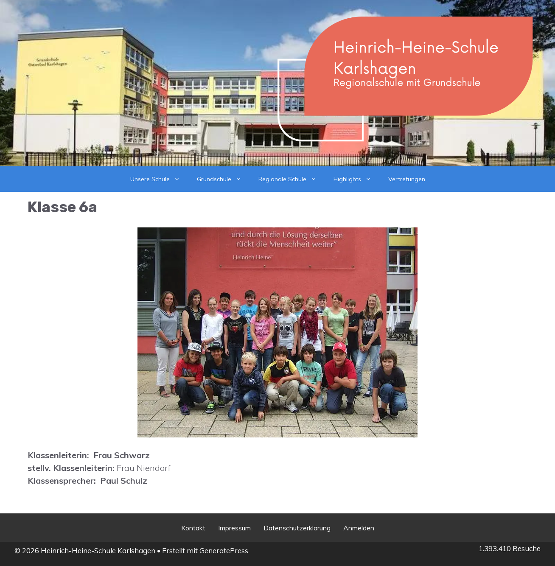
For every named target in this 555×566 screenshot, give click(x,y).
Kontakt (193, 528)
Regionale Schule (291, 179)
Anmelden (358, 528)
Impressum (234, 528)
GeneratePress (223, 550)
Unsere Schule (159, 179)
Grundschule (223, 179)
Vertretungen (406, 179)
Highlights (357, 179)
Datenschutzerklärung (297, 528)
